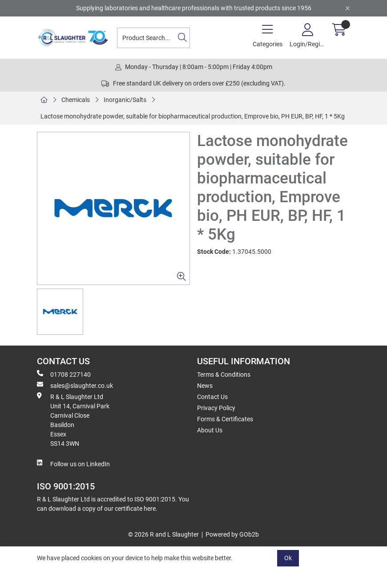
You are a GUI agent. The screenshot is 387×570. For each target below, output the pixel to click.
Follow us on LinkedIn (73, 464)
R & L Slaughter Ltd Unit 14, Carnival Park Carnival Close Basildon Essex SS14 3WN (73, 419)
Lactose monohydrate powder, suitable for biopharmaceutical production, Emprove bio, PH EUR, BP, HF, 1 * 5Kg (192, 116)
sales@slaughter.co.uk (75, 385)
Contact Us (212, 396)
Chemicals (75, 99)
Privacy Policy (216, 407)
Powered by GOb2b (232, 534)
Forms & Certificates (225, 419)
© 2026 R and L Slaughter (163, 534)
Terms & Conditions (223, 374)
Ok (288, 558)
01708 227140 (64, 374)
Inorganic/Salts (125, 99)
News (205, 385)
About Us (209, 430)
